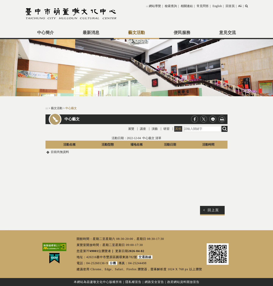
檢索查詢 (171, 6)
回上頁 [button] (213, 210)
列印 (221, 119)
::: (147, 6)
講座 (143, 128)
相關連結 (187, 6)
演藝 (155, 128)
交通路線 (145, 257)
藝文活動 (136, 32)
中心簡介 (45, 32)
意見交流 (227, 32)
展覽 (131, 128)
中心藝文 (71, 108)
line (212, 119)
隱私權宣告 (133, 282)
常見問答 (203, 6)
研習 (166, 128)
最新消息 (91, 32)
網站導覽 (155, 6)
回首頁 (230, 6)
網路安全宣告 (154, 282)
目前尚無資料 (60, 152)
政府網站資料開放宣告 (183, 282)
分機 (113, 263)
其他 (178, 128)
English (217, 6)
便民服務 (182, 32)
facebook (194, 119)
